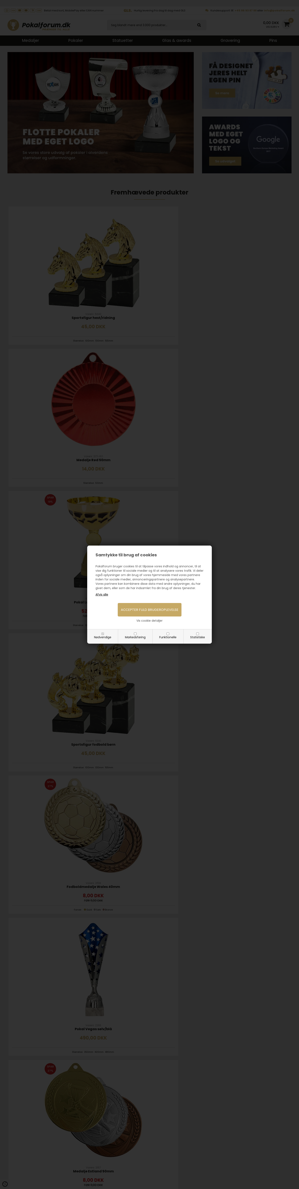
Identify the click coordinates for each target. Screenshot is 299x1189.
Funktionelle (167, 637)
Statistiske (197, 637)
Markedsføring (135, 637)
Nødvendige (102, 637)
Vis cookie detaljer (149, 621)
